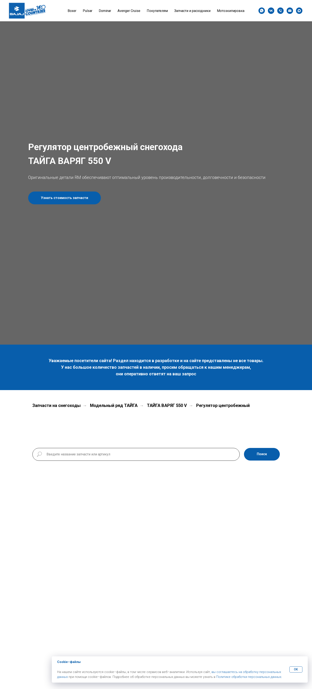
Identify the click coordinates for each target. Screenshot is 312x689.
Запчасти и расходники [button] (192, 11)
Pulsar (87, 11)
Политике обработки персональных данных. (249, 677)
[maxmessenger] (299, 10)
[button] (64, 198)
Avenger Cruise (129, 11)
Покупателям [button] (157, 11)
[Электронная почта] (290, 10)
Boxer (72, 11)
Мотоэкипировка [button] (230, 11)
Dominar (105, 11)
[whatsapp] (261, 10)
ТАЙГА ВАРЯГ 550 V (167, 405)
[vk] (271, 10)
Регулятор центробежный (223, 405)
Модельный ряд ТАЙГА (114, 405)
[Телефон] (280, 10)
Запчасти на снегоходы (56, 405)
